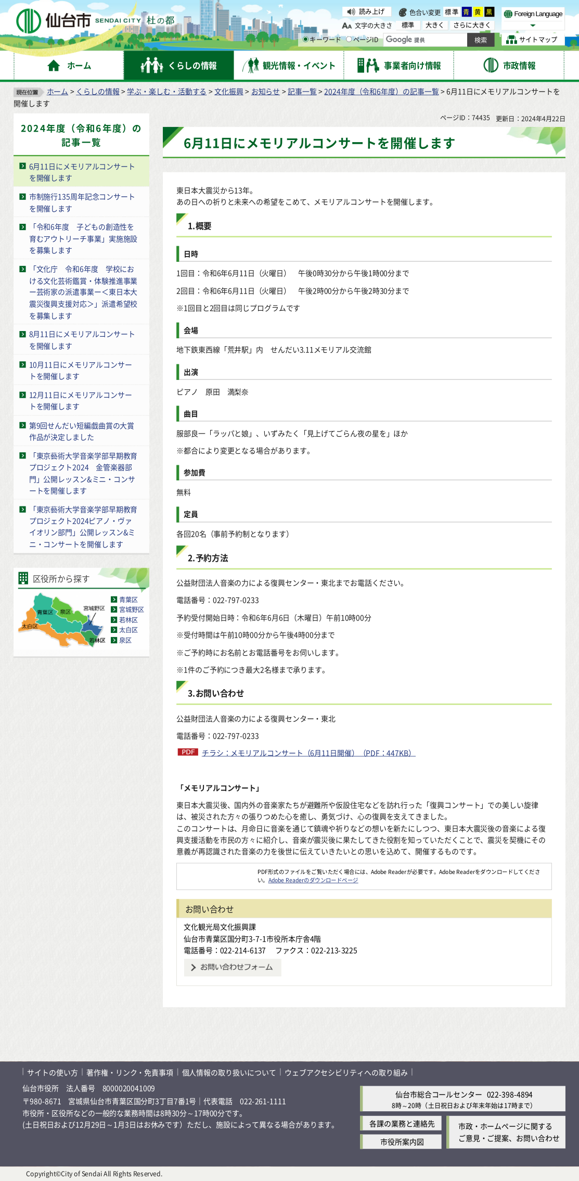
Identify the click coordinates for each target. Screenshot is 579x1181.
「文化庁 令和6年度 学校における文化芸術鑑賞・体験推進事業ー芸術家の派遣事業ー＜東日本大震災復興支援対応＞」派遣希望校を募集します (83, 291)
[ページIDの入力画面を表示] (349, 39)
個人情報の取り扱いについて (229, 1071)
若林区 (128, 619)
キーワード (322, 39)
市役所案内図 (401, 1141)
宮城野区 (132, 609)
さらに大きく (472, 25)
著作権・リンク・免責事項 (129, 1071)
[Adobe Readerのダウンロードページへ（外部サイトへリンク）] (217, 871)
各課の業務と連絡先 (401, 1122)
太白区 (128, 629)
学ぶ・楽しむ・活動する (167, 90)
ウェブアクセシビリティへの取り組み (346, 1071)
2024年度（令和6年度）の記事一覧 (381, 90)
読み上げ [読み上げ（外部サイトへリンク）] (371, 11)
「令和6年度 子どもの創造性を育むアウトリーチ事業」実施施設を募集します (83, 238)
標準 (452, 11)
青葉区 (128, 598)
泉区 (125, 639)
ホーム (58, 90)
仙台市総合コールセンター (438, 1093)
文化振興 (228, 90)
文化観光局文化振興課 (220, 926)
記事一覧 (302, 90)
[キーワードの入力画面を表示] (305, 39)
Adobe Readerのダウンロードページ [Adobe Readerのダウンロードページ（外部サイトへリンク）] (313, 880)
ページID (362, 39)
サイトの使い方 (52, 1071)
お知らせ (265, 90)
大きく (435, 25)
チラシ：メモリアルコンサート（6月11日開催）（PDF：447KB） (309, 752)
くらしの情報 (97, 90)
